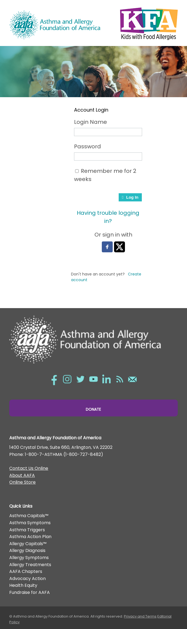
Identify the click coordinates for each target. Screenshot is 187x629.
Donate (93, 409)
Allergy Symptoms (29, 557)
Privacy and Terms (140, 616)
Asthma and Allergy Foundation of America (54, 24)
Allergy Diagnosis (27, 550)
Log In (130, 197)
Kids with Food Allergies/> (147, 22)
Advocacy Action (27, 578)
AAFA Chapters (25, 571)
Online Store (22, 482)
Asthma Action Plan (30, 536)
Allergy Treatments (30, 565)
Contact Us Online (28, 468)
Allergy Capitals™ (28, 544)
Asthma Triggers (27, 530)
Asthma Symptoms (30, 523)
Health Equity (23, 585)
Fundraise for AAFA (29, 592)
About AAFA (22, 475)
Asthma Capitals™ (28, 516)
